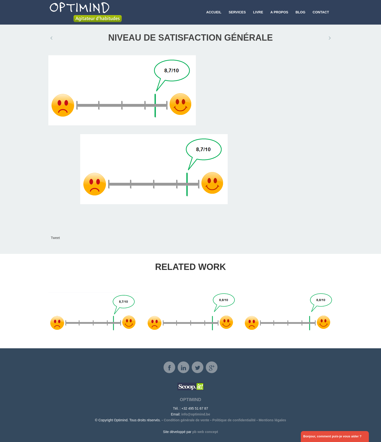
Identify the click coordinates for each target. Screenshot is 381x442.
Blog (300, 12)
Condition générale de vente (186, 420)
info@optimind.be (195, 414)
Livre (258, 12)
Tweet (55, 238)
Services (237, 12)
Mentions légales (272, 420)
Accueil (213, 12)
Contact (321, 12)
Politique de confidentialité (234, 420)
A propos (279, 12)
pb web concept (205, 432)
